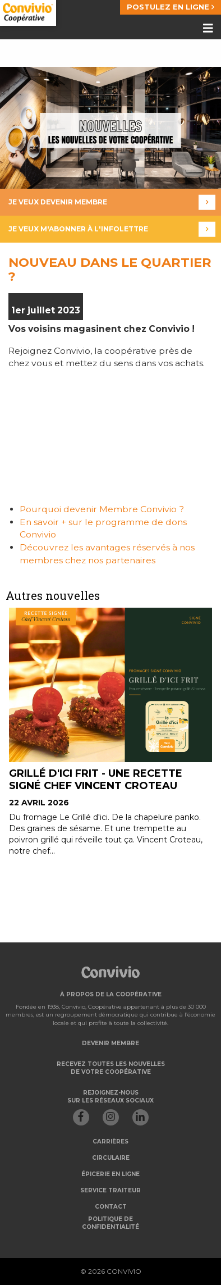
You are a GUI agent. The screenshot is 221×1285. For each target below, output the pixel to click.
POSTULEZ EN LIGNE (170, 6)
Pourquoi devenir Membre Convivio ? (103, 509)
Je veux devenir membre (111, 202)
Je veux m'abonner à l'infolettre (111, 229)
